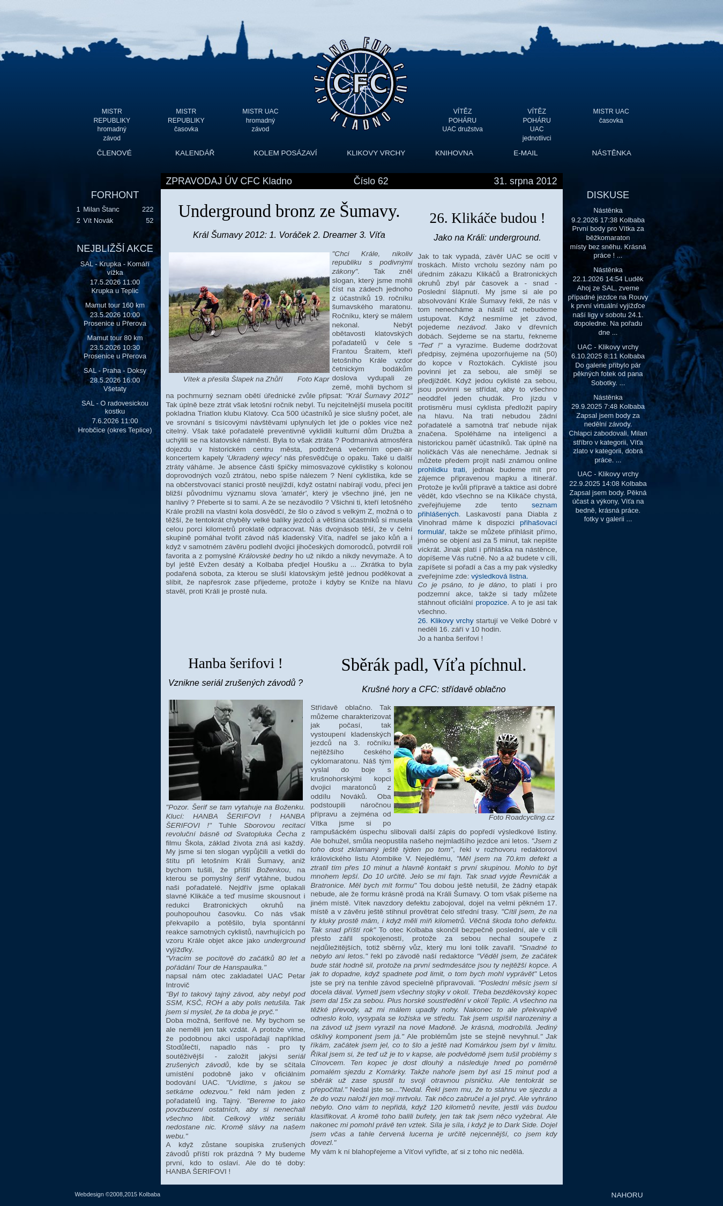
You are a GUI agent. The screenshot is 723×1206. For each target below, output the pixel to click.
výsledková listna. (499, 576)
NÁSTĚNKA (611, 153)
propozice (491, 602)
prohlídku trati (442, 470)
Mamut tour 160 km (115, 305)
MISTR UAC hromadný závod (260, 120)
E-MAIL (525, 153)
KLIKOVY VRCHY (376, 153)
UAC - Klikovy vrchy (607, 347)
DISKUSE (608, 195)
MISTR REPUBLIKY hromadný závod (111, 120)
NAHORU (627, 1195)
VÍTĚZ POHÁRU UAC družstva (462, 120)
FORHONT (115, 195)
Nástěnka (608, 210)
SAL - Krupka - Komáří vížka (115, 268)
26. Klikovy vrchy (446, 621)
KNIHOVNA (454, 153)
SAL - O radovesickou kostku (114, 407)
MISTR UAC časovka (611, 116)
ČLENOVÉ (114, 153)
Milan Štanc (101, 209)
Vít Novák (98, 220)
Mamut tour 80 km (115, 338)
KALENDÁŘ (194, 153)
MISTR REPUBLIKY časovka (186, 120)
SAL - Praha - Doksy (115, 370)
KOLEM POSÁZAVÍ (285, 153)
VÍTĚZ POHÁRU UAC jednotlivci (537, 120)
